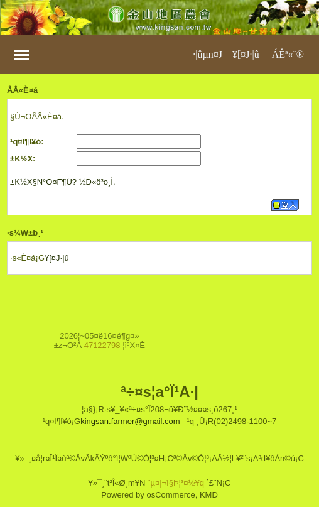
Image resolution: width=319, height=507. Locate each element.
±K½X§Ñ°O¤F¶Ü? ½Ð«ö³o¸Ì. (62, 182)
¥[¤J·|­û (245, 54)
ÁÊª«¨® (288, 54)
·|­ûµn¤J (207, 54)
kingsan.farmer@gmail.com (130, 421)
